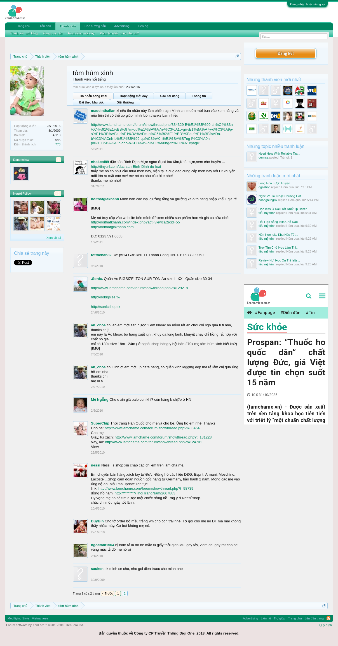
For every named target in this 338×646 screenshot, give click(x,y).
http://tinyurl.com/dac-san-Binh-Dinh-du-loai (126, 166)
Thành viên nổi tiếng (24, 33)
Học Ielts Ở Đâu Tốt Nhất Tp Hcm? (283, 209)
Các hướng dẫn (95, 26)
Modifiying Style (18, 618)
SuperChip (100, 423)
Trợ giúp (279, 618)
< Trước (107, 593)
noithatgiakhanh (105, 199)
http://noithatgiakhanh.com (112, 227)
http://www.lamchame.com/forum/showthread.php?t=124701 (153, 442)
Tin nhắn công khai (93, 96)
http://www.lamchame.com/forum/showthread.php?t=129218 (139, 288)
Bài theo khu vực (91, 102)
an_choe (98, 325)
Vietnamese (40, 618)
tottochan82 (101, 255)
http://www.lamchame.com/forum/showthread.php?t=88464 (152, 428)
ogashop (264, 187)
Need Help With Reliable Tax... (279, 153)
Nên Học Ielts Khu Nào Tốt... (278, 234)
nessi (95, 465)
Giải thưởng (125, 102)
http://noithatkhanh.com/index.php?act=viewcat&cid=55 (135, 222)
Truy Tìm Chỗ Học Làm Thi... (279, 247)
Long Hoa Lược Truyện (274, 183)
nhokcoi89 (100, 162)
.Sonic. (97, 279)
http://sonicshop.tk (105, 307)
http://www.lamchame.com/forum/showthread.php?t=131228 (163, 437)
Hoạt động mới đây (133, 96)
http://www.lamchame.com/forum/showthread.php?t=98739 (145, 488)
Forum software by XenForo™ (45, 625)
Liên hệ (143, 26)
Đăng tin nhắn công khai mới (119, 33)
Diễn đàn (45, 26)
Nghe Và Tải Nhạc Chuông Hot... (281, 196)
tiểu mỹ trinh (267, 212)
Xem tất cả (53, 237)
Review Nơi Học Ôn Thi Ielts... (279, 260)
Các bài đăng (169, 96)
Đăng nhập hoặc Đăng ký (307, 4)
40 (57, 193)
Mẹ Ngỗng (100, 399)
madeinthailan (103, 111)
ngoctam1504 (102, 545)
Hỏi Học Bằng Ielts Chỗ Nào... (279, 221)
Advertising (121, 26)
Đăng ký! (286, 53)
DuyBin (97, 521)
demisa (263, 157)
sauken (97, 569)
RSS (328, 618)
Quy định (325, 625)
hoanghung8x (268, 200)
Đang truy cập (52, 33)
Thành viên (68, 26)
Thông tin (199, 96)
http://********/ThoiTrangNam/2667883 (145, 493)
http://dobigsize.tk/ (105, 297)
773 (57, 144)
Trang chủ (23, 26)
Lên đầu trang (314, 618)
